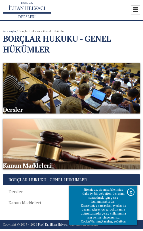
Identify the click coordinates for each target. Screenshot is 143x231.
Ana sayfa (9, 31)
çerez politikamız (113, 209)
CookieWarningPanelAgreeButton (103, 221)
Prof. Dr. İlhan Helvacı (53, 226)
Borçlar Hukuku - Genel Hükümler (48, 181)
